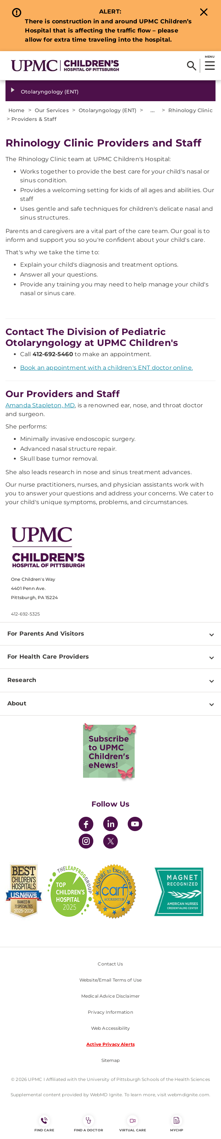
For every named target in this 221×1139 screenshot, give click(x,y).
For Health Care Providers (48, 656)
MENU (209, 56)
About (16, 703)
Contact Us (110, 964)
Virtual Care (132, 1123)
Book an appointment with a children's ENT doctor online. (106, 367)
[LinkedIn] (110, 825)
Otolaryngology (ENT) (50, 91)
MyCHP (176, 1123)
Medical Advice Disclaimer (110, 996)
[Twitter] (110, 841)
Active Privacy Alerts (110, 1044)
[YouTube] (135, 825)
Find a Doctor (88, 1123)
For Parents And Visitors (45, 633)
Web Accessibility (110, 1028)
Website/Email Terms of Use (110, 980)
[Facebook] (86, 825)
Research (21, 680)
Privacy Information (110, 1012)
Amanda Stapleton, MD (40, 405)
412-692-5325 (25, 614)
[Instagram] (86, 842)
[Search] (191, 66)
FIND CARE (44, 1123)
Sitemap (110, 1060)
